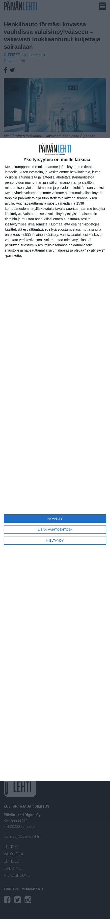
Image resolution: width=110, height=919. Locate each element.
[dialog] (55, 459)
